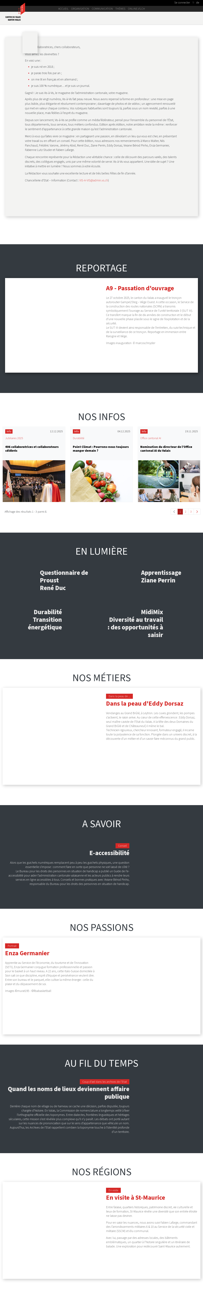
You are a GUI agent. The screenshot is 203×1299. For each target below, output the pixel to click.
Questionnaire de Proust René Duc (64, 676)
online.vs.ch (136, 9)
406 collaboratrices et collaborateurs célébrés (32, 545)
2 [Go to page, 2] (185, 608)
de (197, 2)
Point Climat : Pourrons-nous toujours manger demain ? (101, 545)
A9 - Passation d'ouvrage (140, 402)
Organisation (80, 9)
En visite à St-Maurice (135, 1229)
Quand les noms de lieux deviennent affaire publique (68, 1124)
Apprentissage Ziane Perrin (161, 672)
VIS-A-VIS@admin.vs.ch (93, 295)
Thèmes (120, 9)
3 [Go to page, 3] (191, 608)
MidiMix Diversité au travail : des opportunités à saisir (135, 719)
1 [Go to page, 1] (180, 608)
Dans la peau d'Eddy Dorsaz (144, 799)
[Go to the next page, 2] (197, 608)
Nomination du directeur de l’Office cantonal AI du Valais (166, 545)
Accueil (63, 9)
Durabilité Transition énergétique (45, 716)
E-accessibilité (109, 916)
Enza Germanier (27, 1017)
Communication (102, 9)
